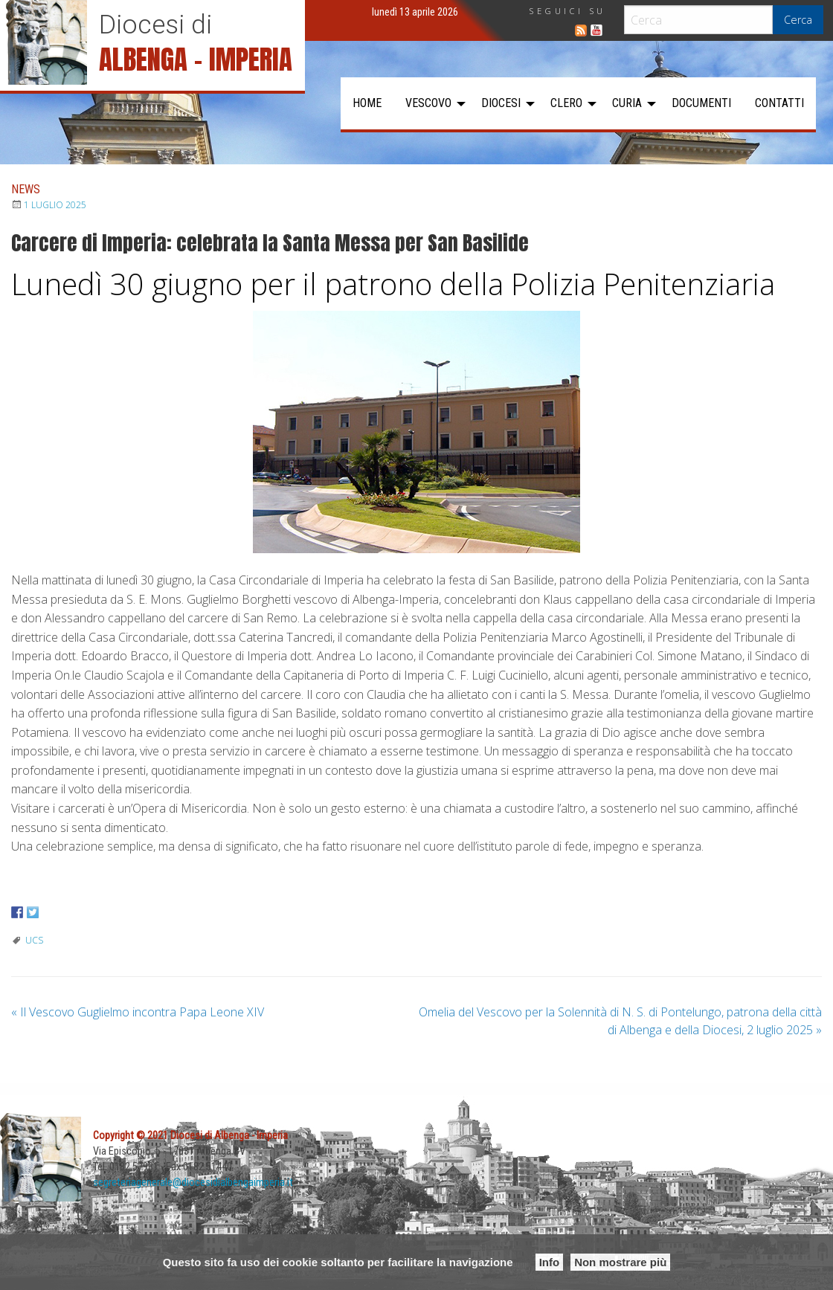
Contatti (779, 103)
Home (367, 103)
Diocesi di (155, 24)
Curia (627, 103)
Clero (566, 103)
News (25, 189)
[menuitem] (367, 103)
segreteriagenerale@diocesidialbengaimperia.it (193, 1182)
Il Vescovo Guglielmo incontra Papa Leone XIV (137, 1012)
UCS (34, 940)
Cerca (798, 20)
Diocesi (501, 103)
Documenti (701, 103)
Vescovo (428, 103)
